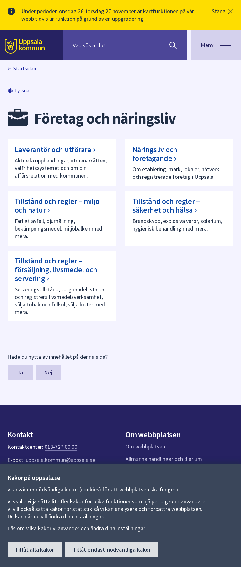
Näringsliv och (156, 154)
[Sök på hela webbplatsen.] (113, 45)
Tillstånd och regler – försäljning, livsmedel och (56, 269)
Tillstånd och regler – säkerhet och (166, 205)
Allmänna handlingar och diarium (164, 459)
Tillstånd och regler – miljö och (57, 205)
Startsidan (24, 68)
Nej (48, 372)
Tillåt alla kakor (34, 549)
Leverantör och (57, 149)
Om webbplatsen (145, 446)
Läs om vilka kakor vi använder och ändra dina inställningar (76, 528)
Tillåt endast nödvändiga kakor (112, 549)
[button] (222, 11)
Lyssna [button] (22, 90)
